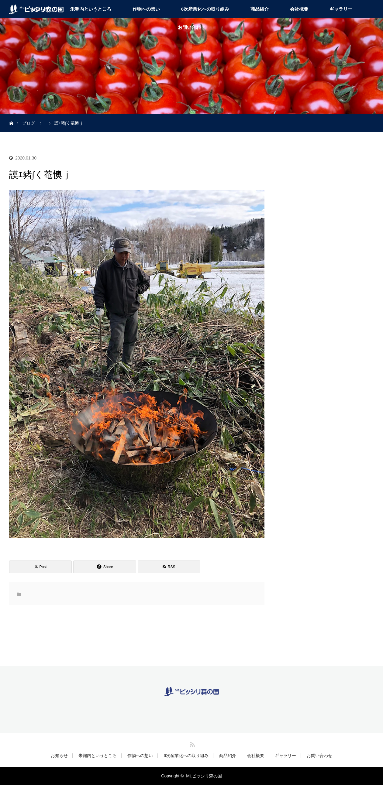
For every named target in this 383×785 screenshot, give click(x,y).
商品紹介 (259, 9)
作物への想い (146, 9)
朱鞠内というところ (90, 9)
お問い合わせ (191, 27)
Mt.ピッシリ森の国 (204, 775)
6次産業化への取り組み (205, 9)
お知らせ (59, 755)
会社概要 (299, 9)
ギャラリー (341, 9)
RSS (191, 743)
